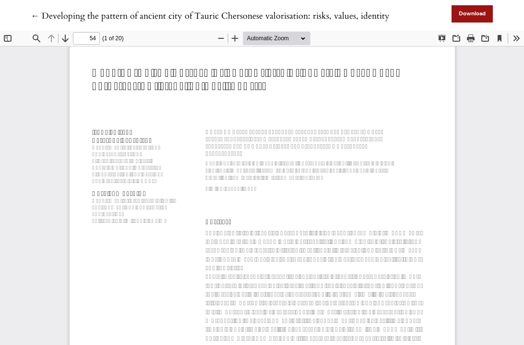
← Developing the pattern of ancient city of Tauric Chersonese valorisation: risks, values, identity (210, 16)
